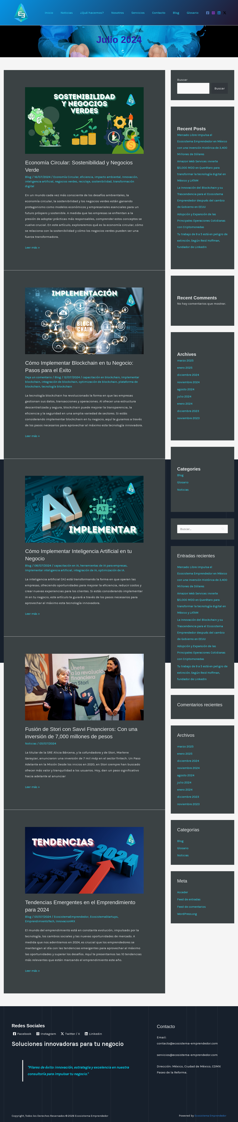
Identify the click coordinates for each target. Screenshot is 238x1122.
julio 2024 (184, 403)
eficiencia (89, 177)
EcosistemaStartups (107, 916)
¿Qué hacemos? (98, 12)
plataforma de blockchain (62, 386)
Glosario (193, 12)
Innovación (33, 181)
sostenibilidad (125, 181)
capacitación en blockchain (106, 377)
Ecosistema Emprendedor (209, 1115)
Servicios (142, 12)
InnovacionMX (69, 921)
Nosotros (122, 12)
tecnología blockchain (99, 386)
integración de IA (90, 570)
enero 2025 (185, 374)
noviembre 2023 (189, 424)
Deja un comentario (39, 377)
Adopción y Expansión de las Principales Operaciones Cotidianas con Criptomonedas (199, 227)
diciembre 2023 (188, 417)
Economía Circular (67, 177)
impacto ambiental (112, 177)
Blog (178, 12)
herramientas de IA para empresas (108, 565)
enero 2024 (185, 410)
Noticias (74, 12)
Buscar (182, 80)
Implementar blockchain (43, 382)
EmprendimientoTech (41, 921)
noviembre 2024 (189, 388)
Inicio (57, 12)
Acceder (183, 905)
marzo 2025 (185, 367)
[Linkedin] (219, 12)
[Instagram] (213, 12)
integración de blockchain (82, 382)
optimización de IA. (118, 570)
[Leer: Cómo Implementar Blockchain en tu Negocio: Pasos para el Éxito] (84, 320)
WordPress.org (187, 927)
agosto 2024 (186, 395)
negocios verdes (87, 181)
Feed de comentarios (192, 919)
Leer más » (33, 247)
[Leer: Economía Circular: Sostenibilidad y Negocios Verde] (84, 120)
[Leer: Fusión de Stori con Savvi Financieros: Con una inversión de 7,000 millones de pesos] (84, 687)
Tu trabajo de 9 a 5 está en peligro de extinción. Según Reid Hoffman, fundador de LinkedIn (201, 247)
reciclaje (107, 181)
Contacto (161, 12)
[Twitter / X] (224, 12)
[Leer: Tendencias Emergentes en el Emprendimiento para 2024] (84, 860)
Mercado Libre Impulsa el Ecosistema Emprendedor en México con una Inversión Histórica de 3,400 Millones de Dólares (199, 147)
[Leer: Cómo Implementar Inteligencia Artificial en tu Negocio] (84, 509)
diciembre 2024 (188, 381)
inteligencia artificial (58, 181)
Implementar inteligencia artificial (50, 570)
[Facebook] (207, 12)
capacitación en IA (68, 565)
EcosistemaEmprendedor (72, 916)
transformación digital (41, 186)
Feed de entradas (189, 912)
